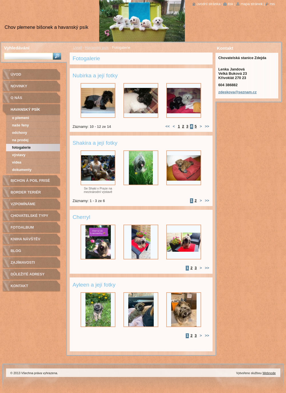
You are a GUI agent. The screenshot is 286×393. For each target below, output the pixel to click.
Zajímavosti (23, 262)
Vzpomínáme (23, 204)
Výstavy (18, 155)
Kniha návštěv (25, 239)
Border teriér (26, 192)
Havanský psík (97, 47)
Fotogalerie (21, 147)
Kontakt (19, 286)
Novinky (19, 86)
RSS (272, 4)
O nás (16, 98)
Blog (16, 251)
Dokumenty (21, 170)
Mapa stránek (252, 4)
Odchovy (19, 132)
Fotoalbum (22, 227)
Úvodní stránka (209, 4)
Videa (16, 162)
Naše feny (20, 125)
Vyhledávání (16, 47)
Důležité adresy (28, 274)
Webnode (269, 373)
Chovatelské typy (29, 215)
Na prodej (20, 140)
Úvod (77, 47)
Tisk (230, 4)
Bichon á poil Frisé (30, 180)
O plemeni (20, 118)
